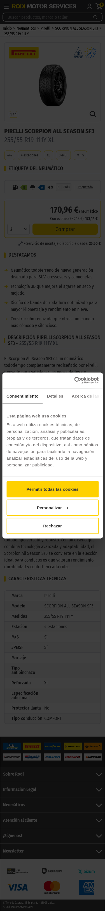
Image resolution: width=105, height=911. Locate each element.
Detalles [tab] (55, 395)
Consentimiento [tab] (22, 395)
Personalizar (53, 507)
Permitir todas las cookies (53, 489)
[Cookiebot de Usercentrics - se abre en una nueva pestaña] (75, 380)
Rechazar (52, 525)
